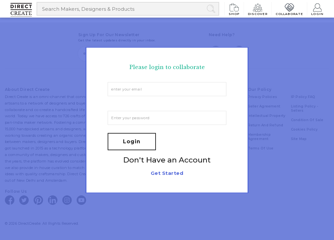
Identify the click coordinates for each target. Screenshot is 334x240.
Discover (257, 8)
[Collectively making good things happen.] (23, 10)
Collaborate (289, 8)
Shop (234, 8)
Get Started (167, 173)
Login (317, 8)
